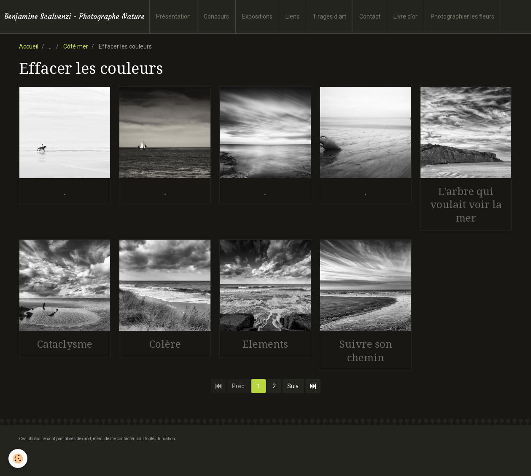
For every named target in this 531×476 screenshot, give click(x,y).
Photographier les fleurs (462, 16)
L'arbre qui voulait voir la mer (466, 204)
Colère (165, 344)
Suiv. (293, 386)
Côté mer (75, 46)
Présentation (173, 16)
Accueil (28, 46)
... (51, 46)
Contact (369, 16)
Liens (292, 16)
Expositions (257, 16)
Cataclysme (64, 344)
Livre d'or (406, 16)
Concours (216, 16)
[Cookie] (17, 458)
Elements (265, 344)
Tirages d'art (329, 16)
